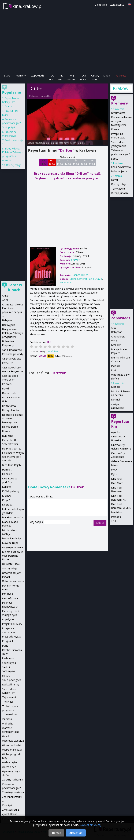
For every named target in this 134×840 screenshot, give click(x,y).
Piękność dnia (10, 598)
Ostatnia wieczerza (13, 581)
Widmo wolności (11, 745)
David (114, 179)
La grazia (7, 504)
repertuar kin (42, 142)
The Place (7, 701)
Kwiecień (116, 344)
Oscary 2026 (95, 77)
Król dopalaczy (10, 491)
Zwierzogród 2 (10, 809)
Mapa (106, 75)
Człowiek (7, 384)
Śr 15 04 (76, 162)
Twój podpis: (36, 522)
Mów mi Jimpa (119, 171)
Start (7, 75)
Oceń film (53, 351)
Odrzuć (56, 833)
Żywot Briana (9, 814)
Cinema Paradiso (11, 358)
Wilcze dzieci (9, 767)
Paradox (116, 516)
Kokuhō (6, 486)
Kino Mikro (117, 483)
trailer (73, 142)
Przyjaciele (8, 641)
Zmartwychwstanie (13, 792)
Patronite (121, 75)
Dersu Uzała (9, 393)
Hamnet (7, 469)
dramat (75, 260)
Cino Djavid (95, 278)
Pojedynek (8, 619)
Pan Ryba (7, 593)
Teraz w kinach (15, 287)
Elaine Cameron (79, 278)
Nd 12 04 (52, 162)
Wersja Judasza (120, 193)
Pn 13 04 (60, 162)
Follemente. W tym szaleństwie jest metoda (13, 456)
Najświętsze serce (12, 547)
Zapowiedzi (37, 75)
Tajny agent (118, 188)
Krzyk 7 (6, 500)
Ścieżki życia (9, 662)
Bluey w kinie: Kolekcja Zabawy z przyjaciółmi (12, 152)
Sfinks (114, 521)
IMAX (114, 469)
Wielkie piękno (10, 762)
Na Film (60, 77)
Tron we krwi (9, 714)
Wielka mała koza (12, 749)
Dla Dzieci (82, 77)
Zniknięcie (7, 805)
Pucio (114, 370)
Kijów (114, 474)
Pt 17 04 (92, 162)
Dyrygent (7, 435)
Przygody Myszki (11, 636)
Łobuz (114, 158)
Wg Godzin (71, 77)
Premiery (21, 75)
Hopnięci (10, 127)
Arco (113, 327)
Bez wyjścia (8, 324)
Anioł (5, 300)
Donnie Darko (10, 426)
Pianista (115, 365)
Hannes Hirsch (46, 96)
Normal (115, 399)
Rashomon (8, 658)
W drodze (7, 723)
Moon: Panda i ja (11, 538)
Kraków (120, 88)
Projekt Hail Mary (12, 624)
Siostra (6, 675)
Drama (115, 129)
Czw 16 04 (84, 162)
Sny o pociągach (11, 680)
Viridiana (7, 719)
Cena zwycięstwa (121, 167)
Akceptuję (75, 833)
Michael (115, 386)
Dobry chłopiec (11, 410)
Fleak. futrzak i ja (11, 448)
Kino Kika (116, 478)
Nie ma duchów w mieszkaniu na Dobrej (12, 555)
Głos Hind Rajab (11, 465)
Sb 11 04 (43, 162)
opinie (81, 142)
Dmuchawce (118, 112)
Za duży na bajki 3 (12, 779)
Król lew (6, 495)
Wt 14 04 (68, 162)
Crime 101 (8, 363)
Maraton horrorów (12, 517)
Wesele (6, 736)
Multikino (116, 512)
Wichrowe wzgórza (13, 740)
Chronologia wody (12, 354)
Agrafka (115, 432)
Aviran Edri (65, 282)
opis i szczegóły (59, 142)
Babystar (116, 332)
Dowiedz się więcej (90, 825)
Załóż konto (117, 4)
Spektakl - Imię (10, 684)
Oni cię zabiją (118, 184)
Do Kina (51, 77)
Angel (5, 295)
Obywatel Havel (11, 564)
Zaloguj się (101, 4)
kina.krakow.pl (27, 6)
